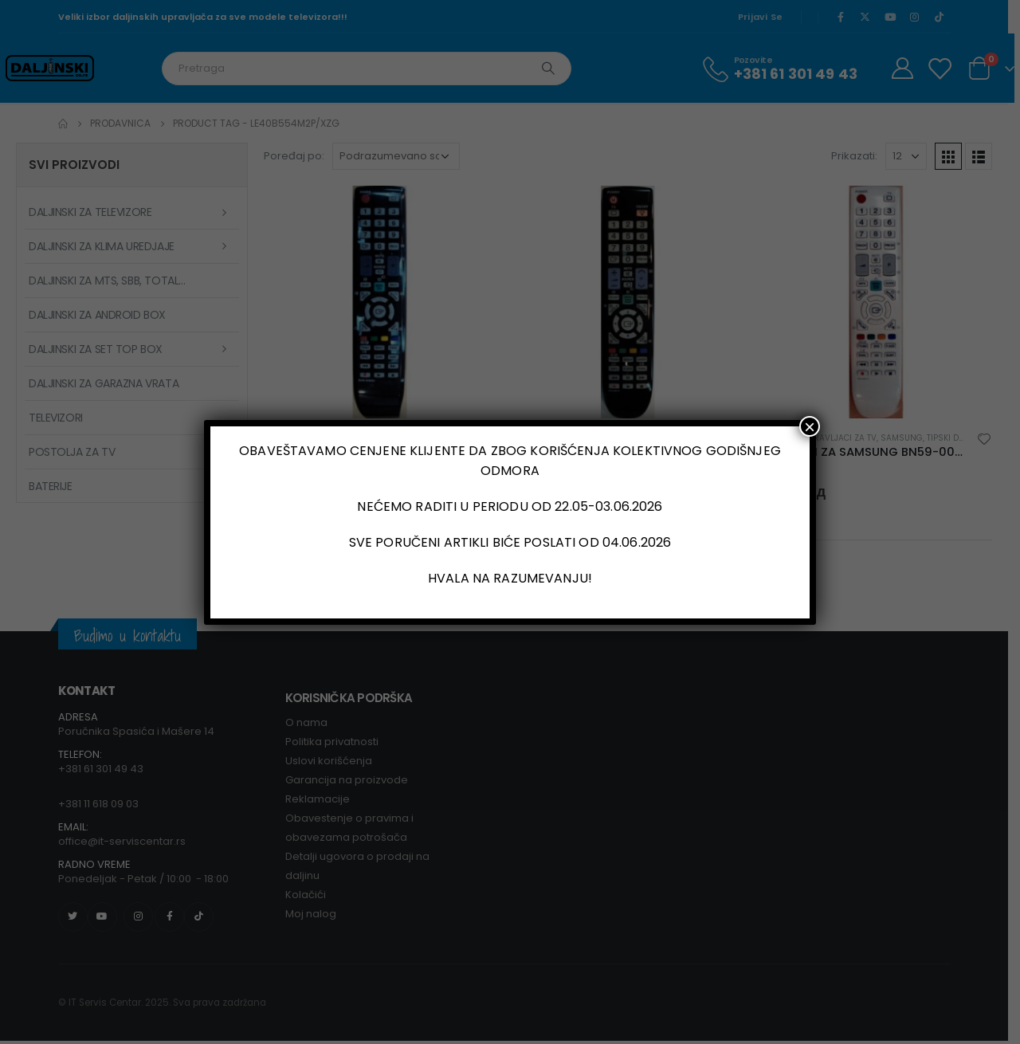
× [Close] (809, 426)
